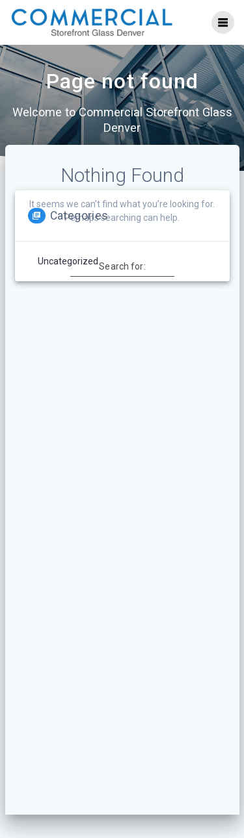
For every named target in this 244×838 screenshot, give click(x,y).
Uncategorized (68, 261)
